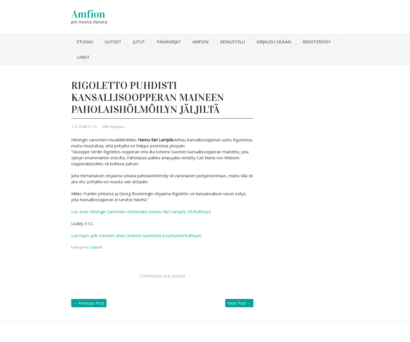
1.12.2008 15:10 (84, 126)
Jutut (139, 41)
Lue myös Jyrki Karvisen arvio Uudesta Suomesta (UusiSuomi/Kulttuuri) (136, 235)
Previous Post (88, 303)
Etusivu (85, 41)
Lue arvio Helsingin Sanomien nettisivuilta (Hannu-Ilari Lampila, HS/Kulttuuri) (141, 211)
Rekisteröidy (317, 41)
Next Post (239, 303)
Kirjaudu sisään (274, 41)
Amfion (88, 14)
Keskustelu (232, 41)
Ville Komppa (113, 126)
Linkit (83, 57)
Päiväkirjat (169, 41)
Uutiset (113, 41)
